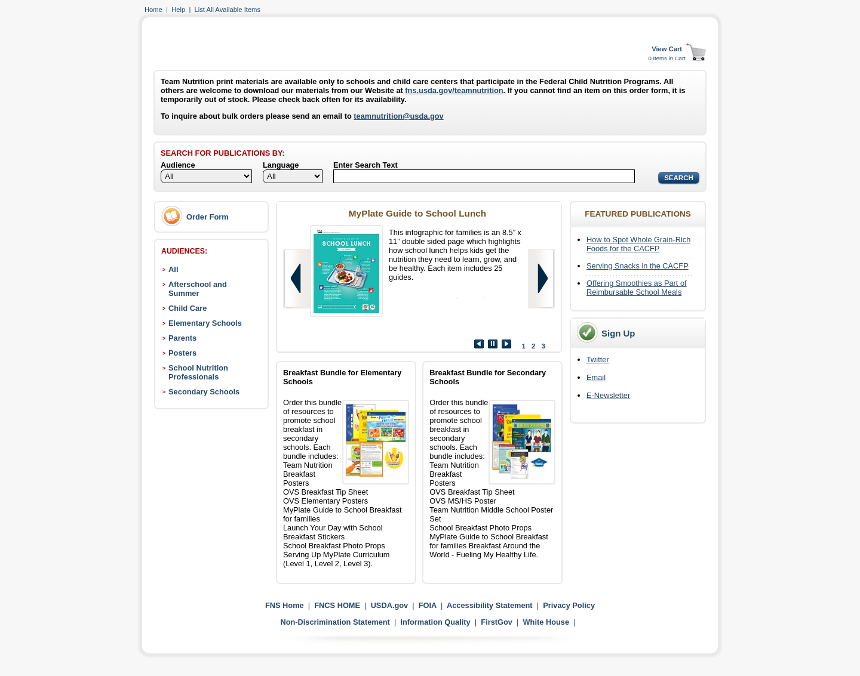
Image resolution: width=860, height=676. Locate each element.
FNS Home (284, 605)
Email (596, 377)
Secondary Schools (203, 391)
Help (178, 9)
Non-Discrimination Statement (334, 622)
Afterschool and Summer (197, 289)
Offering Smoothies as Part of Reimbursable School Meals (636, 288)
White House (546, 622)
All (173, 269)
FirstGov (496, 622)
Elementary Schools (205, 323)
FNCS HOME (337, 605)
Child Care (187, 308)
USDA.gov (389, 605)
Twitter (597, 359)
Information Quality (435, 622)
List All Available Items (227, 9)
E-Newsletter (608, 395)
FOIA (428, 605)
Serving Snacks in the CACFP (637, 265)
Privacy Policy (569, 605)
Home (153, 9)
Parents (182, 338)
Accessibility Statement (490, 605)
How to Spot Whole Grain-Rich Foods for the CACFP (638, 244)
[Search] (484, 176)
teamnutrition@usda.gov (398, 116)
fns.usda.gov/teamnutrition (454, 90)
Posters (182, 352)
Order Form (207, 216)
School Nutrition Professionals (198, 372)
